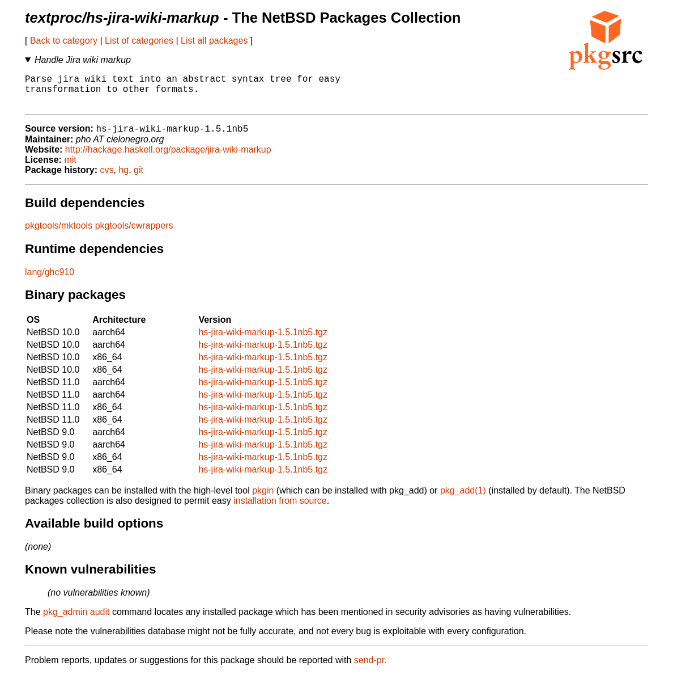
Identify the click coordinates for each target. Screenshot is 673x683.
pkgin (263, 499)
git (138, 178)
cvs (107, 178)
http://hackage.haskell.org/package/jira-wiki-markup (168, 158)
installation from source (280, 509)
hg (123, 178)
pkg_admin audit (76, 620)
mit (70, 168)
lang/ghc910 (49, 280)
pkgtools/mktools (58, 234)
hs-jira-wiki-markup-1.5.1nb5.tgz (262, 340)
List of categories (139, 40)
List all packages (214, 40)
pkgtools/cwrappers (134, 234)
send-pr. (370, 668)
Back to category (63, 40)
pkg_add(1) (463, 499)
